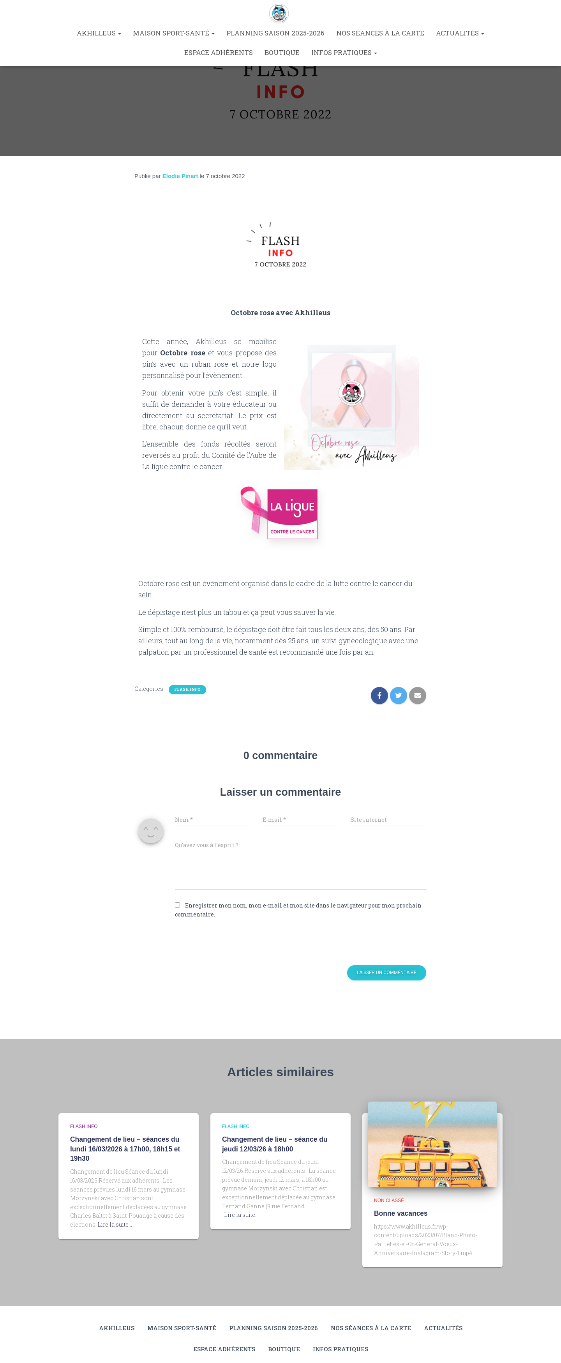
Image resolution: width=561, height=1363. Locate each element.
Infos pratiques (344, 52)
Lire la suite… (114, 1223)
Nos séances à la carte (380, 32)
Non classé (389, 1200)
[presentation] (228, 941)
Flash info (187, 689)
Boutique (282, 52)
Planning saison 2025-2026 (275, 32)
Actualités (460, 32)
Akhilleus (99, 32)
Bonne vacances (400, 1213)
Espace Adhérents (218, 52)
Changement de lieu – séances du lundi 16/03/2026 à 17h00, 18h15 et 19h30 (123, 1148)
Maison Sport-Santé (174, 32)
